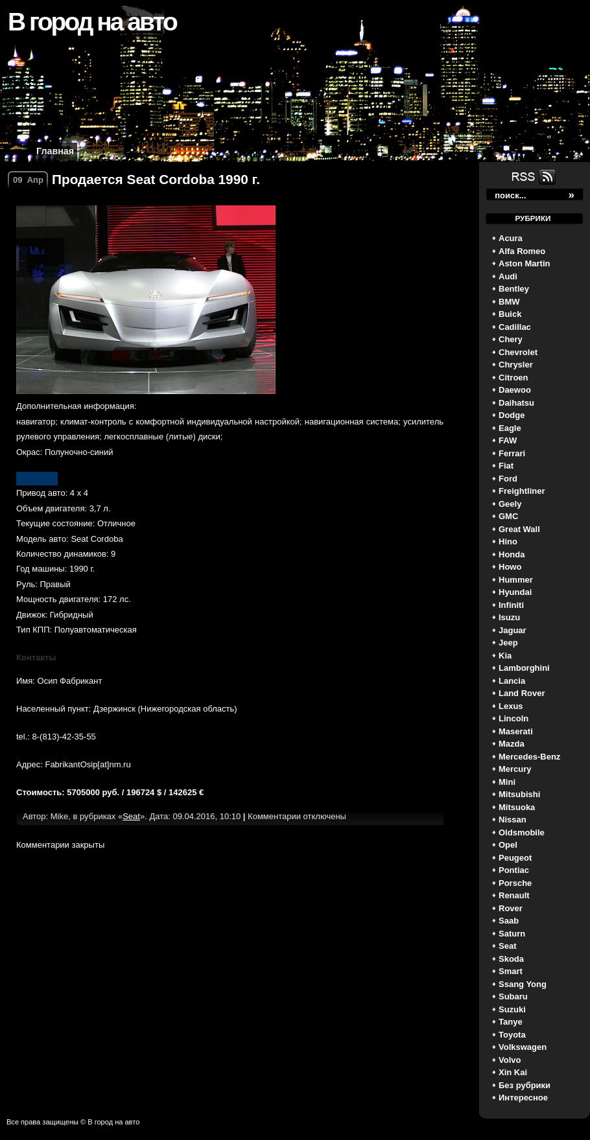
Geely (510, 504)
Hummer (516, 580)
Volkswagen (523, 1047)
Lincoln (513, 718)
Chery (511, 339)
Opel (508, 845)
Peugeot (515, 858)
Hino (508, 541)
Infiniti (511, 605)
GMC (508, 516)
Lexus (511, 706)
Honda (512, 554)
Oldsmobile (522, 832)
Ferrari (512, 453)
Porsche (515, 883)
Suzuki (512, 1009)
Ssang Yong (523, 984)
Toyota (512, 1035)
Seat (507, 946)
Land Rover (522, 693)
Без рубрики (524, 1085)
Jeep (508, 642)
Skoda (511, 959)
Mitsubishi (519, 794)
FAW (508, 440)
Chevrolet (518, 352)
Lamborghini (524, 668)
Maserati (516, 731)
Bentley (514, 289)
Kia (505, 655)
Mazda (512, 744)
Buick (510, 314)
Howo (510, 567)
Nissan (512, 819)
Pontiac (514, 870)
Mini (507, 782)
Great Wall (519, 529)
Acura (511, 238)
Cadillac (515, 327)
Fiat (506, 466)
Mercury (515, 769)
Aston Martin (524, 263)
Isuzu (509, 617)
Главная (55, 151)
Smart (511, 971)
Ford (508, 478)
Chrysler (516, 364)
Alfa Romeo (522, 251)
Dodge (512, 415)
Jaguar (512, 630)
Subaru (513, 996)
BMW (509, 302)
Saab (509, 920)
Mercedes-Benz (529, 757)
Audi (508, 276)
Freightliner (522, 491)
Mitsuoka (517, 807)
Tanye (511, 1022)
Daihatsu (516, 403)
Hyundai (515, 592)
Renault (514, 895)
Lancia (512, 681)
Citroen (513, 377)
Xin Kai (513, 1072)
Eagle (510, 428)
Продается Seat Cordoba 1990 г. (156, 179)
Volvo (510, 1060)
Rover (511, 908)
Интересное (523, 1097)
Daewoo (515, 390)
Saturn (512, 933)
